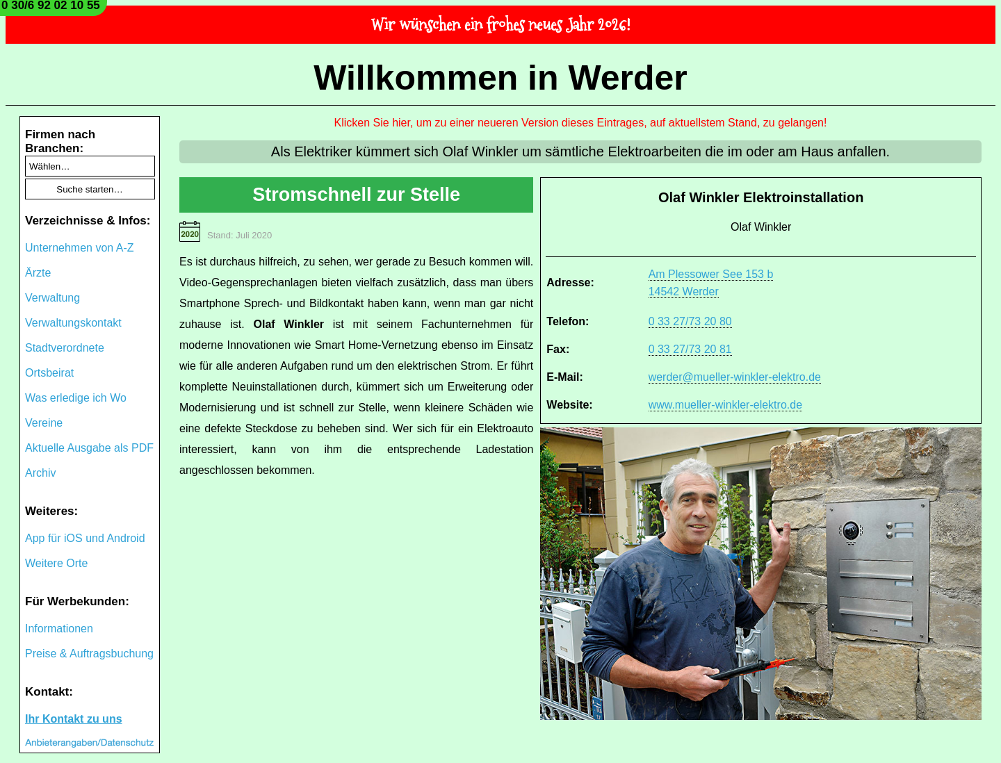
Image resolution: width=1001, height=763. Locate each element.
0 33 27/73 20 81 (690, 349)
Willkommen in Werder (500, 77)
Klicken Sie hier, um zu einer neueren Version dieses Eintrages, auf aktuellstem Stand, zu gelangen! (580, 123)
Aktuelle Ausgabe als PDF (89, 448)
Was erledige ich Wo (76, 398)
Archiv (40, 473)
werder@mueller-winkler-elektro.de (735, 377)
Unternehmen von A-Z (79, 248)
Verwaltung (52, 298)
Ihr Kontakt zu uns (73, 719)
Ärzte (38, 273)
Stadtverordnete (64, 348)
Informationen (59, 628)
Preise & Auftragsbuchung (89, 653)
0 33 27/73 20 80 (690, 321)
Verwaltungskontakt (73, 323)
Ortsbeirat (49, 373)
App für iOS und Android (85, 538)
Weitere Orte (56, 563)
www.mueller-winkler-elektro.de (725, 405)
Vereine (44, 423)
